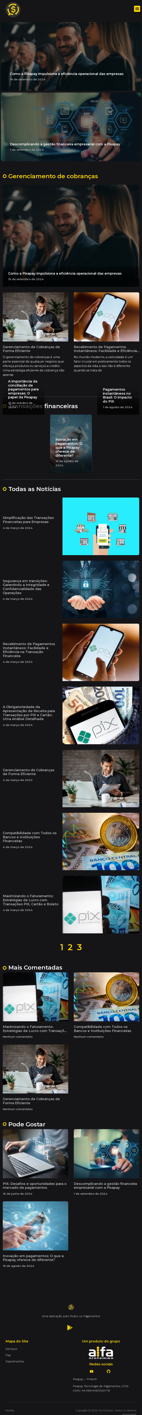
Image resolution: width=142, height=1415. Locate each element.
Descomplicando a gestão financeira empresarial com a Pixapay (65, 144)
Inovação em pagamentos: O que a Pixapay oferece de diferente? (68, 447)
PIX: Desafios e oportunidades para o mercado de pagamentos (35, 1186)
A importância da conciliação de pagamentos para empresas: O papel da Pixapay (23, 389)
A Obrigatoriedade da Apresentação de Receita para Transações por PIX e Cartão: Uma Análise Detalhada (29, 713)
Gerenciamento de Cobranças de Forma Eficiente (31, 349)
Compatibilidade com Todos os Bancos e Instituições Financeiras (30, 837)
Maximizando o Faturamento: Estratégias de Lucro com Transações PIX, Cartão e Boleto (30, 900)
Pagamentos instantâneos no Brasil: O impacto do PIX (117, 395)
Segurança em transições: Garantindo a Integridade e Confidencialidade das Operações (26, 587)
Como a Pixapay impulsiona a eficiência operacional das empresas (67, 74)
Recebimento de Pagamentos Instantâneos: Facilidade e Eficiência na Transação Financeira (105, 351)
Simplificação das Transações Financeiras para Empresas (28, 520)
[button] (137, 9)
